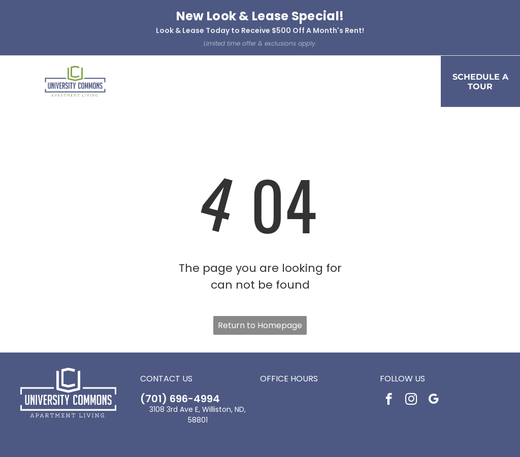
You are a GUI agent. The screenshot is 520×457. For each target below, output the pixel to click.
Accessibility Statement (266, 442)
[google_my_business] (433, 345)
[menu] (22, 54)
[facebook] (389, 345)
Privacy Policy (208, 442)
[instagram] (411, 345)
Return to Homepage (260, 270)
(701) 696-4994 (180, 343)
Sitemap (317, 442)
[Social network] (245, 421)
